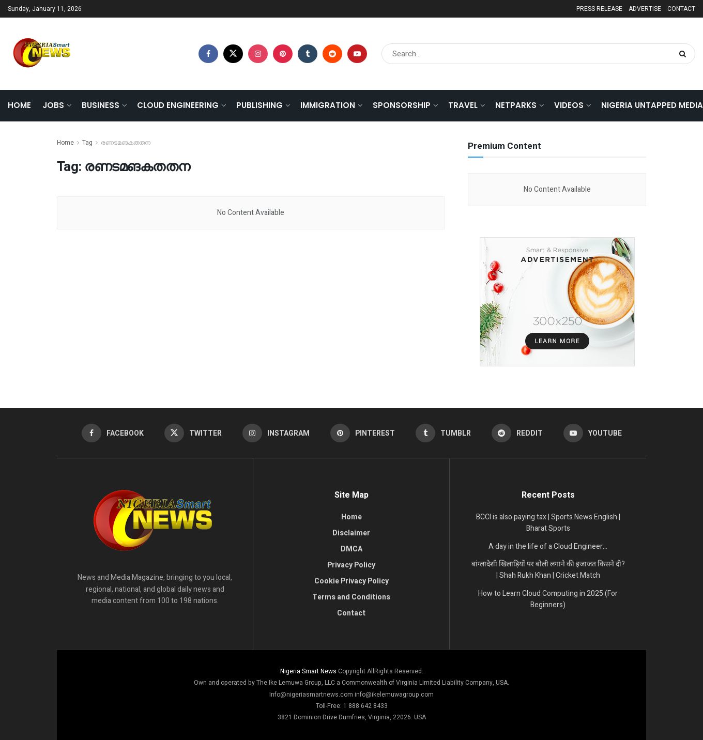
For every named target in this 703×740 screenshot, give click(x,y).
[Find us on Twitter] (233, 53)
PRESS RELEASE (599, 8)
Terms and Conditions (351, 597)
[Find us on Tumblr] (307, 53)
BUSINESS (100, 105)
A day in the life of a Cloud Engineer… (547, 546)
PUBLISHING (259, 105)
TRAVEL (463, 105)
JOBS (53, 105)
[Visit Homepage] (41, 53)
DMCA (351, 549)
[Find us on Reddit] (332, 53)
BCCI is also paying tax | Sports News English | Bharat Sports (548, 523)
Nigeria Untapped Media (652, 105)
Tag (87, 142)
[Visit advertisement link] (557, 301)
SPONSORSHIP (402, 105)
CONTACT (681, 8)
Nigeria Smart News (309, 671)
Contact (351, 613)
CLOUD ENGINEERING (178, 105)
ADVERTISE (645, 8)
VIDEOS (569, 105)
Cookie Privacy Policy (351, 581)
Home (19, 105)
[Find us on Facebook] (208, 53)
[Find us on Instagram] (258, 53)
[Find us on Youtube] (357, 53)
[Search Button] (684, 53)
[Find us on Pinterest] (283, 53)
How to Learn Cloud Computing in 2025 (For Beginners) (548, 599)
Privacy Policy (351, 565)
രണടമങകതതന (125, 142)
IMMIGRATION (327, 105)
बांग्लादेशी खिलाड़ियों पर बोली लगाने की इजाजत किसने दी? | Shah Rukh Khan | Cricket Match (548, 570)
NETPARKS (516, 105)
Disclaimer (351, 533)
